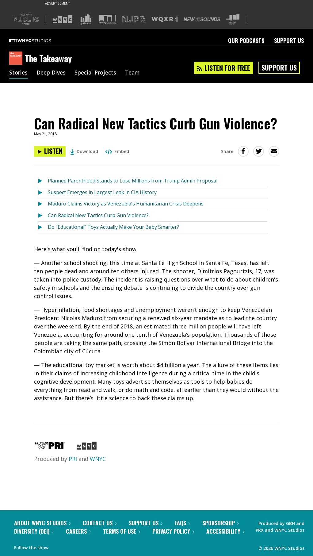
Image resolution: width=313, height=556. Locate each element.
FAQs (182, 523)
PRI (73, 458)
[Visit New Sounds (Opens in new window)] (202, 19)
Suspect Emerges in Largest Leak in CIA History (102, 192)
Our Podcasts (246, 40)
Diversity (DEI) (34, 531)
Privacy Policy (173, 531)
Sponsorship (220, 523)
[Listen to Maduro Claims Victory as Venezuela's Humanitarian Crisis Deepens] (43, 204)
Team (135, 73)
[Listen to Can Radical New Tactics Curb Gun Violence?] (50, 151)
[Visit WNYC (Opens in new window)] (62, 19)
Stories (18, 73)
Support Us (289, 40)
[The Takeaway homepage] (17, 59)
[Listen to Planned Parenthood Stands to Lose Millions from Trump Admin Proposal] (43, 181)
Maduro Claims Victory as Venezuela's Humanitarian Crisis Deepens (126, 203)
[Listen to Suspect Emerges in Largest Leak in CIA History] (43, 192)
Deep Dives (52, 73)
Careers (78, 531)
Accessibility (225, 531)
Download (84, 151)
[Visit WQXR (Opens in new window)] (164, 19)
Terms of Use (121, 531)
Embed (117, 151)
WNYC (98, 458)
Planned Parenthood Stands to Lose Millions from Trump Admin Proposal (132, 180)
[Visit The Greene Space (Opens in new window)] (232, 19)
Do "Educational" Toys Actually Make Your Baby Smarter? (113, 227)
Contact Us (99, 523)
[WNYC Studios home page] (37, 40)
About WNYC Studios (42, 523)
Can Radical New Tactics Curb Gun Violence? (98, 215)
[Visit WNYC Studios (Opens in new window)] (107, 19)
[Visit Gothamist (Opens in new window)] (86, 19)
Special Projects (97, 73)
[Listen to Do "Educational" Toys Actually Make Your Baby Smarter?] (43, 227)
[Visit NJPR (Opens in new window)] (134, 19)
